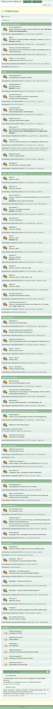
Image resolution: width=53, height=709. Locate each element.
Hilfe (27, 707)
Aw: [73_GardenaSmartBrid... (30, 299)
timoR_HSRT (42, 604)
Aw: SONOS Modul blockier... (30, 405)
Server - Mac (13, 357)
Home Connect (14, 195)
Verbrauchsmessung (16, 435)
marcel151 (40, 252)
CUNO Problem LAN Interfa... (33, 528)
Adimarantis (30, 201)
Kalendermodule (14, 312)
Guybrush (42, 405)
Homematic (13, 207)
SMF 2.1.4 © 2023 (5, 707)
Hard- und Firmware (16, 493)
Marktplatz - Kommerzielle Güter (20, 581)
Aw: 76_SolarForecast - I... (29, 420)
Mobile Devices (14, 154)
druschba (22, 695)
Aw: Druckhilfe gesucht (28, 576)
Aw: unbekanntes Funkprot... (30, 552)
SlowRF (12, 266)
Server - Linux (14, 348)
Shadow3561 (43, 204)
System (41, 466)
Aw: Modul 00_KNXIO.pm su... (31, 232)
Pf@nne (24, 201)
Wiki (10, 37)
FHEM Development (16, 449)
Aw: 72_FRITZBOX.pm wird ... (30, 326)
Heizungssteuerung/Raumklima (19, 389)
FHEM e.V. (30, 60)
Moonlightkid (42, 44)
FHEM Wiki (47, 39)
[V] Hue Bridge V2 (27, 564)
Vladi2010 (44, 585)
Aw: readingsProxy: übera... (30, 81)
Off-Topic (12, 598)
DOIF (11, 104)
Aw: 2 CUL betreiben (28, 538)
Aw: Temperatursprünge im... (30, 91)
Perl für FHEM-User (18, 104)
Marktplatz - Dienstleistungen (19, 571)
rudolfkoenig (46, 63)
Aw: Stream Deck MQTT (29, 252)
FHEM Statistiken (15, 650)
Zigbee (11, 275)
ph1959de (18, 41)
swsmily (5, 695)
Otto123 (41, 34)
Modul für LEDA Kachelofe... (30, 396)
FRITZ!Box (12, 321)
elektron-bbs (44, 326)
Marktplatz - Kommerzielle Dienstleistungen (23, 590)
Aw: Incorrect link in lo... (30, 123)
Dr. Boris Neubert (43, 81)
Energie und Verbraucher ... (32, 594)
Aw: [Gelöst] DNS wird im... (30, 335)
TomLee (42, 145)
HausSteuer (6, 680)
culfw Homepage (15, 656)
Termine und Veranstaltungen (19, 47)
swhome (19, 201)
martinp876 (18, 211)
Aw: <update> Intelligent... (29, 613)
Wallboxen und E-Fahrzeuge (18, 425)
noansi (41, 223)
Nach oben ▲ (49, 707)
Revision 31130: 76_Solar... (30, 466)
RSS (38, 150)
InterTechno (13, 218)
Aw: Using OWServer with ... (30, 182)
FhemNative (24, 148)
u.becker (42, 91)
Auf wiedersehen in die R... (33, 622)
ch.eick (41, 101)
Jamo (35, 564)
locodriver (16, 695)
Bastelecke (13, 546)
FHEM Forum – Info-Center (12, 672)
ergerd (12, 695)
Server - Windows (15, 367)
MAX (11, 236)
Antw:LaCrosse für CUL (30, 490)
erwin (42, 232)
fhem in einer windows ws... (32, 372)
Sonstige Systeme (15, 293)
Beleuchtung (13, 381)
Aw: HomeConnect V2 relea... (30, 204)
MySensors (30, 555)
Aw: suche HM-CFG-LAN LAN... (31, 585)
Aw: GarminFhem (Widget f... (30, 159)
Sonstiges (12, 163)
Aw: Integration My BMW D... (9, 431)
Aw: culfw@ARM (29, 500)
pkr (40, 475)
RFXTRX (12, 255)
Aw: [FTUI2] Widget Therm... (30, 145)
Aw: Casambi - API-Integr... (30, 475)
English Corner (14, 118)
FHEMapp (30, 148)
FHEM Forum (12, 11)
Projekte (12, 608)
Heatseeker (45, 622)
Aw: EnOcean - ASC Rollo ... (30, 101)
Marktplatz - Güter (15, 559)
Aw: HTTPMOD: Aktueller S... (30, 440)
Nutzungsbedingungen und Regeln (37, 707)
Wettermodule (22, 312)
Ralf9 (40, 490)
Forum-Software (14, 27)
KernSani (17, 88)
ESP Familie (13, 555)
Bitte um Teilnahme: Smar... (30, 604)
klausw (43, 344)
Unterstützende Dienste (17, 302)
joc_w (41, 271)
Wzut (16, 239)
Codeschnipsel (14, 108)
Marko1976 (42, 335)
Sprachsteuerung (31, 150)
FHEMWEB (13, 148)
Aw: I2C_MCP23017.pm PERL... (31, 344)
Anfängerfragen (14, 84)
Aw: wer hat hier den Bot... (29, 34)
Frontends (12, 140)
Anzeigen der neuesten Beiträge (11, 684)
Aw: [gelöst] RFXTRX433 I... (30, 262)
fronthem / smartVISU (39, 148)
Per (9, 695)
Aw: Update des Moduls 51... (30, 454)
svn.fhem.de (44, 463)
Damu (40, 191)
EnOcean (12, 186)
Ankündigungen (14, 75)
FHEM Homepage (15, 631)
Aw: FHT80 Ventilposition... (31, 271)
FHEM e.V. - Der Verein (16, 58)
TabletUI (18, 148)
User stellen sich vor (16, 617)
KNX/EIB (12, 227)
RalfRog (41, 309)
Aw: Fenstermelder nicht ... (30, 223)
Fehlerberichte (14, 518)
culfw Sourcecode (15, 662)
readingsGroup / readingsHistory (18, 150)
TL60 (44, 693)
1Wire (11, 177)
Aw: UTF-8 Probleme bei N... (30, 168)
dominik (40, 693)
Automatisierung (15, 94)
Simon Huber (44, 594)
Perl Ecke (12, 457)
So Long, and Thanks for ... (33, 136)
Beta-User (41, 123)
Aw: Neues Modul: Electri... (30, 309)
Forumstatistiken (10, 675)
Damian (41, 114)
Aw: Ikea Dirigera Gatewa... (30, 280)
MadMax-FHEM (29, 693)
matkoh (42, 168)
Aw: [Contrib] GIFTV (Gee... (30, 114)
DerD (41, 552)
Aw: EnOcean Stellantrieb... (30, 191)
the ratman (44, 372)
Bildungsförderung (14, 66)
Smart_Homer (42, 280)
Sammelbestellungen (15, 567)
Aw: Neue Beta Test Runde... (30, 242)
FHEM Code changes (16, 461)
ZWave (11, 284)
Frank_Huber (42, 54)
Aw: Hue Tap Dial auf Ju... (29, 386)
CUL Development (15, 509)
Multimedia (13, 400)
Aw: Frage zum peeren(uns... (30, 214)
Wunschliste (13, 470)
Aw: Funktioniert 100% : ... (29, 44)
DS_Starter (41, 420)
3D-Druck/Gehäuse (22, 555)
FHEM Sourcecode (15, 637)
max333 (42, 159)
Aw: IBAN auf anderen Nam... (33, 63)
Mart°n (40, 386)
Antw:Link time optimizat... (29, 514)
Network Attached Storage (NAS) (20, 330)
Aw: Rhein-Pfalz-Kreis (31, 54)
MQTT (11, 246)
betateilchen (43, 454)
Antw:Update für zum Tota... (33, 363)
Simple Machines (14, 707)
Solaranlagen (13, 414)
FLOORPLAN (43, 150)
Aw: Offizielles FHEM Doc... (30, 353)
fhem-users (13, 127)
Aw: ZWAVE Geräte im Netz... (31, 289)
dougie (45, 528)
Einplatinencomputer (16, 339)
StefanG (42, 299)
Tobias (41, 262)
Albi (40, 613)
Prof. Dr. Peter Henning (25, 431)
